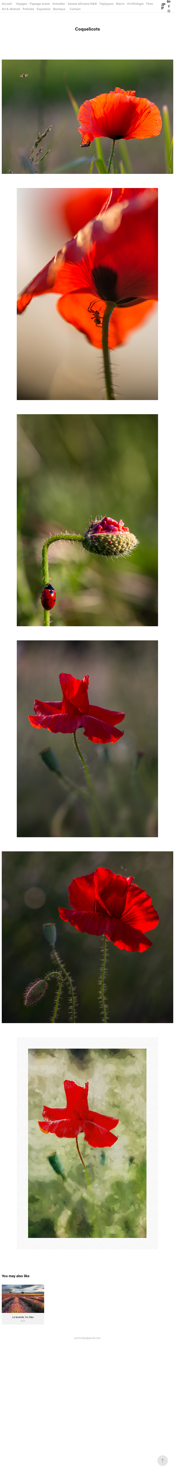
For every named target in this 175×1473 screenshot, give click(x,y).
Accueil (7, 3)
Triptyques (106, 3)
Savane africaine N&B (82, 3)
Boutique (59, 9)
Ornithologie (135, 3)
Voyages (21, 3)
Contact (75, 9)
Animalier (58, 3)
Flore (149, 3)
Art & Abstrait (11, 9)
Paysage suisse (40, 3)
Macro (120, 3)
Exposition (44, 9)
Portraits (28, 9)
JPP (163, 6)
